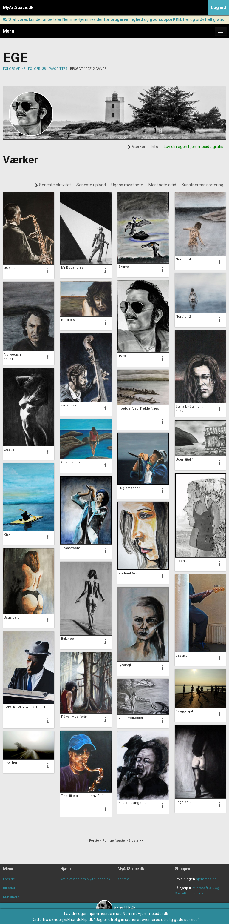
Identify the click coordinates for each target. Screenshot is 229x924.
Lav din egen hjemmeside (88, 913)
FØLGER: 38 (37, 69)
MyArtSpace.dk (18, 7)
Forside (9, 879)
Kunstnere (11, 897)
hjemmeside (206, 879)
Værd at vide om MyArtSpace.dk (85, 879)
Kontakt (123, 879)
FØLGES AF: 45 (14, 69)
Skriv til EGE (116, 907)
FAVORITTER (57, 69)
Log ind (218, 7)
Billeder (9, 888)
